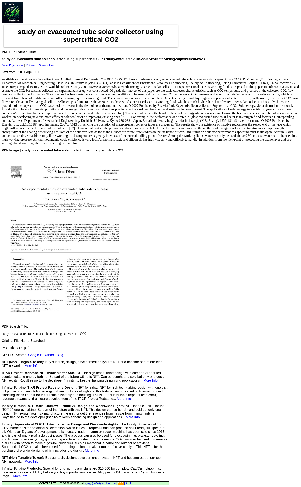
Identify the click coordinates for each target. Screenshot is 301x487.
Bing (60, 355)
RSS (121, 483)
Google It (35, 355)
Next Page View (12, 65)
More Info (31, 366)
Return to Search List (40, 65)
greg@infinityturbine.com (100, 483)
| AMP (127, 483)
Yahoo (49, 355)
